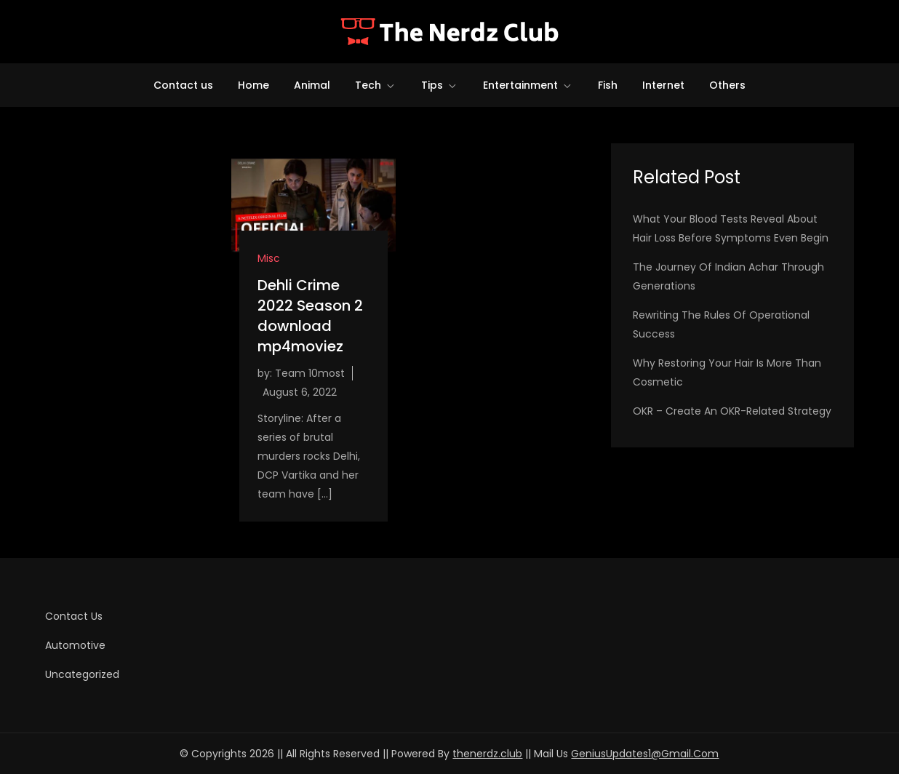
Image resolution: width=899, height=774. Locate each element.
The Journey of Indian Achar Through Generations (728, 276)
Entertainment (528, 85)
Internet (663, 85)
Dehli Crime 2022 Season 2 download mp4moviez (310, 315)
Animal (312, 85)
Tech (375, 85)
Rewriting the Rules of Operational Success (721, 324)
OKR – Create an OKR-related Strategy (732, 411)
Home (253, 85)
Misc (268, 258)
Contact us (183, 85)
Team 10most (310, 373)
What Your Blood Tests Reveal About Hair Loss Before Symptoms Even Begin (730, 228)
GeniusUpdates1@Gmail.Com (645, 753)
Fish (608, 85)
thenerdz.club (487, 753)
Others (727, 85)
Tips (439, 85)
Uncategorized (82, 674)
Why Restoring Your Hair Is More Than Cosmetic (727, 372)
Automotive (75, 645)
